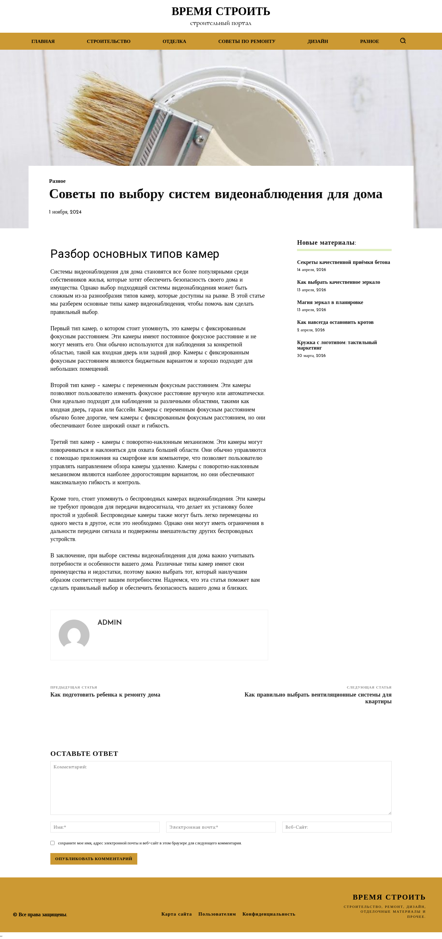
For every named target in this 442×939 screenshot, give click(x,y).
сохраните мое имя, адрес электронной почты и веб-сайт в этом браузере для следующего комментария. (150, 843)
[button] (403, 40)
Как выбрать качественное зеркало (338, 282)
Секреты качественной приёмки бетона (343, 262)
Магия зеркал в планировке (330, 302)
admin (110, 623)
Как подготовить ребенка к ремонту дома (105, 695)
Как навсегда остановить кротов (335, 322)
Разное (57, 181)
